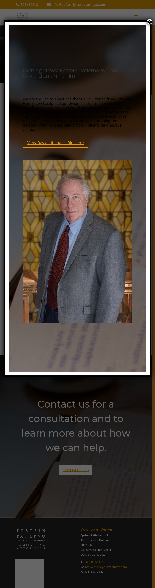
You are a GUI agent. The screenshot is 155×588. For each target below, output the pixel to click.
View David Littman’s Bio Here (55, 142)
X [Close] (149, 21)
